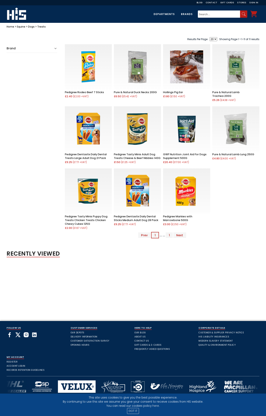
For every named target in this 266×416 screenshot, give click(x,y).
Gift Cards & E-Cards (147, 344)
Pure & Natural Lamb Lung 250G (233, 154)
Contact (211, 2)
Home (10, 26)
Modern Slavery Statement (215, 340)
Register (12, 361)
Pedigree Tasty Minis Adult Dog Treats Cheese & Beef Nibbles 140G (137, 156)
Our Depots (77, 332)
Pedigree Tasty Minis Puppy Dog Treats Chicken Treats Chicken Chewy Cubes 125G (86, 220)
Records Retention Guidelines (25, 370)
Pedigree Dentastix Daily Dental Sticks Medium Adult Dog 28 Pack (136, 218)
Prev (144, 235)
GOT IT (132, 411)
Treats (41, 26)
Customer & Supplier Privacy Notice (221, 332)
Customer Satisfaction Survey (90, 340)
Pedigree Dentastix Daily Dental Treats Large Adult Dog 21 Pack (86, 156)
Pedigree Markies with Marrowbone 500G (177, 218)
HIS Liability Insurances (213, 336)
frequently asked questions (152, 349)
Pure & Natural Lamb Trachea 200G (226, 94)
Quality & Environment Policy (217, 344)
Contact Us (141, 340)
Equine (21, 26)
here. (156, 406)
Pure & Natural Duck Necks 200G (135, 92)
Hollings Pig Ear (173, 92)
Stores (241, 2)
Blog (200, 2)
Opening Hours (80, 344)
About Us (140, 336)
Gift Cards (227, 2)
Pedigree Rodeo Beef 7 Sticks (84, 92)
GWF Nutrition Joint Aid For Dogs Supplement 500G (184, 156)
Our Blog (140, 332)
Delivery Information (84, 336)
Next (179, 235)
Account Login (16, 365)
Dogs (31, 26)
